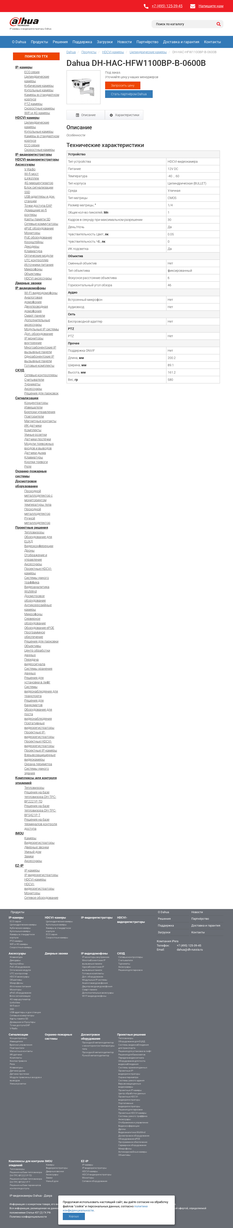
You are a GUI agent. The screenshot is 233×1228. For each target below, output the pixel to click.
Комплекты (32, 430)
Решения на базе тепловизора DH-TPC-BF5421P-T (40, 810)
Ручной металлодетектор (95, 1055)
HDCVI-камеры (27, 118)
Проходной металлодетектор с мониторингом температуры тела (98, 1045)
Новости (124, 42)
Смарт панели (34, 315)
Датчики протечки (37, 439)
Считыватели (34, 379)
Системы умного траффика (132, 1116)
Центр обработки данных (132, 1093)
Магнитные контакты (40, 421)
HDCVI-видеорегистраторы (37, 159)
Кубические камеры (39, 85)
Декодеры (31, 246)
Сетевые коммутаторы (41, 224)
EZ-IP (19, 866)
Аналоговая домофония (95, 983)
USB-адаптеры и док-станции (25, 1012)
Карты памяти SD (37, 219)
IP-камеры (23, 67)
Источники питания (38, 265)
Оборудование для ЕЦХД (131, 1041)
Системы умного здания (131, 1080)
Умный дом (32, 852)
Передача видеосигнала (131, 1057)
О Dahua (19, 42)
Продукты (39, 42)
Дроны (29, 550)
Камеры (30, 838)
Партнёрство (147, 42)
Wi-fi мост (31, 174)
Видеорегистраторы (39, 842)
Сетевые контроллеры (41, 375)
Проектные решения (31, 528)
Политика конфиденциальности (28, 1216)
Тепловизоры (34, 532)
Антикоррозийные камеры (132, 1152)
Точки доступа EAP (38, 205)
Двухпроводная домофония (97, 986)
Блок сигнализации (38, 187)
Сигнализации (26, 398)
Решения (60, 42)
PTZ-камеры (33, 104)
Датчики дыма (35, 453)
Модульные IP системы (41, 329)
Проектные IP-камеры (40, 750)
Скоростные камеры (39, 108)
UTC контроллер (36, 260)
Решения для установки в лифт (134, 1051)
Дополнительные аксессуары (98, 992)
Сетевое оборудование (41, 897)
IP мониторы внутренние (95, 957)
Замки (29, 856)
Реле (27, 466)
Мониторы (32, 233)
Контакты (212, 42)
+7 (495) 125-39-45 (167, 6)
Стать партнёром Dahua (129, 94)
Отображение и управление (133, 1122)
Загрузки (105, 42)
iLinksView (31, 178)
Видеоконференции (38, 546)
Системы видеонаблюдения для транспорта (41, 691)
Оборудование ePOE (39, 628)
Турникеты (32, 384)
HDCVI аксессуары (38, 278)
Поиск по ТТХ (36, 56)
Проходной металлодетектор (98, 1052)
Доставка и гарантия (181, 42)
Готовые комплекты (39, 365)
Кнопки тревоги (36, 462)
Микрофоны (33, 269)
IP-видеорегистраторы (33, 154)
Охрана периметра (38, 764)
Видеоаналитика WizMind (131, 1132)
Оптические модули (38, 255)
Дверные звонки (28, 283)
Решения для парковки (41, 641)
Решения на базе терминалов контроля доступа (40, 824)
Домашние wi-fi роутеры (22, 1022)
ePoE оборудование (39, 228)
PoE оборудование (38, 237)
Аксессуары (25, 164)
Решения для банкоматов (131, 1054)
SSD (27, 192)
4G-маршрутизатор (38, 183)
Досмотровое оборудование (133, 1135)
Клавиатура (33, 251)
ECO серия (32, 72)
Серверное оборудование (132, 1145)
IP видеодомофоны (30, 288)
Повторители (34, 416)
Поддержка (82, 42)
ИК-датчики (33, 425)
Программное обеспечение (132, 1142)
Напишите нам (211, 6)
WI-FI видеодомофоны (41, 293)
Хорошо (74, 1216)
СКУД (19, 370)
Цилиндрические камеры (23, 924)
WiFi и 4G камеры (37, 113)
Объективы (32, 274)
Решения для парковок (41, 393)
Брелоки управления (39, 412)
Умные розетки (35, 434)
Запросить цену (122, 85)
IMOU (19, 833)
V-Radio (29, 169)
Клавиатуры (33, 457)
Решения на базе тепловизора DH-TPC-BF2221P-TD (40, 796)
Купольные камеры (38, 90)
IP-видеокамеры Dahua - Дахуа (31, 1195)
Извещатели (33, 407)
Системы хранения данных (132, 1067)
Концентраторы (36, 403)
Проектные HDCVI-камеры (132, 1113)
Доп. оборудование (38, 334)
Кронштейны (33, 242)
